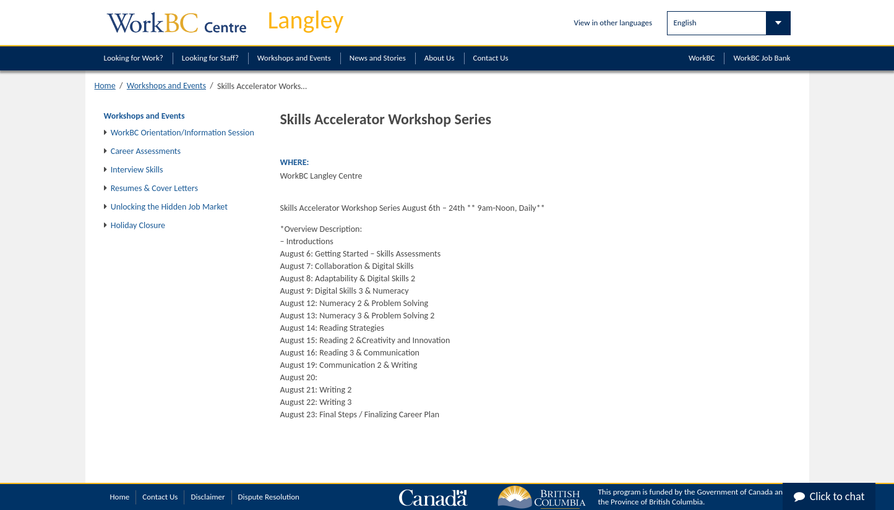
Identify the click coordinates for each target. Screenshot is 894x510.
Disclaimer (208, 496)
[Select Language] (729, 23)
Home (105, 85)
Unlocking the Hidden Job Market (169, 207)
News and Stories (378, 57)
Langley (306, 20)
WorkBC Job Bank (761, 57)
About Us (439, 57)
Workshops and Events (294, 57)
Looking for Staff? (210, 57)
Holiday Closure (138, 225)
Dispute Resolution (268, 496)
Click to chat (829, 496)
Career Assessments (146, 151)
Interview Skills (137, 169)
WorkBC (702, 57)
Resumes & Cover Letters (154, 188)
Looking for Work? (133, 57)
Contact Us (491, 57)
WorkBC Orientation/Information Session (182, 132)
